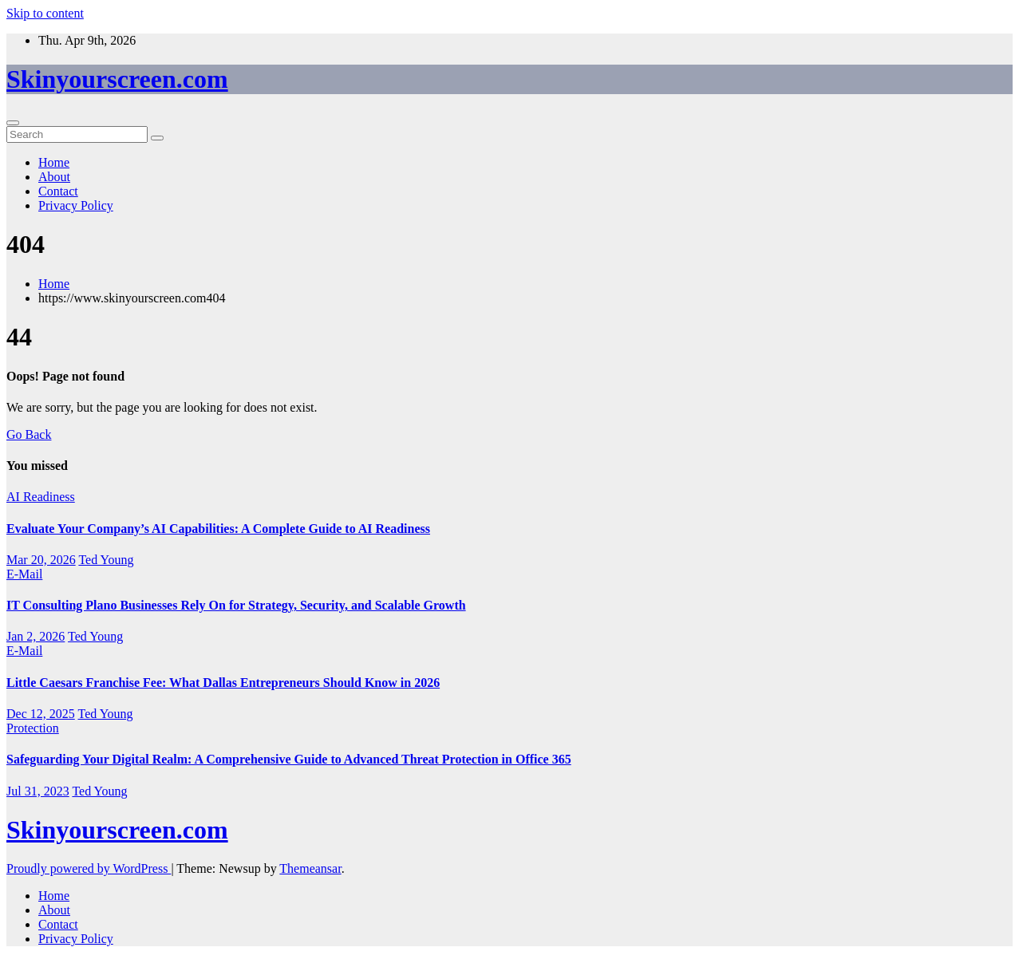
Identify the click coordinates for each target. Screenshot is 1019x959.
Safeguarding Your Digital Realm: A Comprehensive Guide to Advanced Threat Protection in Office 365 (288, 759)
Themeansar (310, 868)
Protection (32, 728)
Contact (58, 191)
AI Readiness (40, 496)
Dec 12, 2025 (40, 713)
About (54, 177)
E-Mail (24, 574)
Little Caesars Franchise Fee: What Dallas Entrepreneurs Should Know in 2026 (223, 682)
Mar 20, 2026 (41, 559)
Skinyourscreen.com (117, 79)
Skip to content (45, 13)
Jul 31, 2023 (37, 791)
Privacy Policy (75, 205)
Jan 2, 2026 (35, 636)
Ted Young (105, 559)
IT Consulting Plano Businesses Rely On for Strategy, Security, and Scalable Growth (236, 605)
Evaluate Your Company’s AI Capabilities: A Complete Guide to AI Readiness (218, 528)
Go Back (28, 434)
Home (53, 162)
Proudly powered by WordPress (88, 868)
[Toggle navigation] (12, 122)
